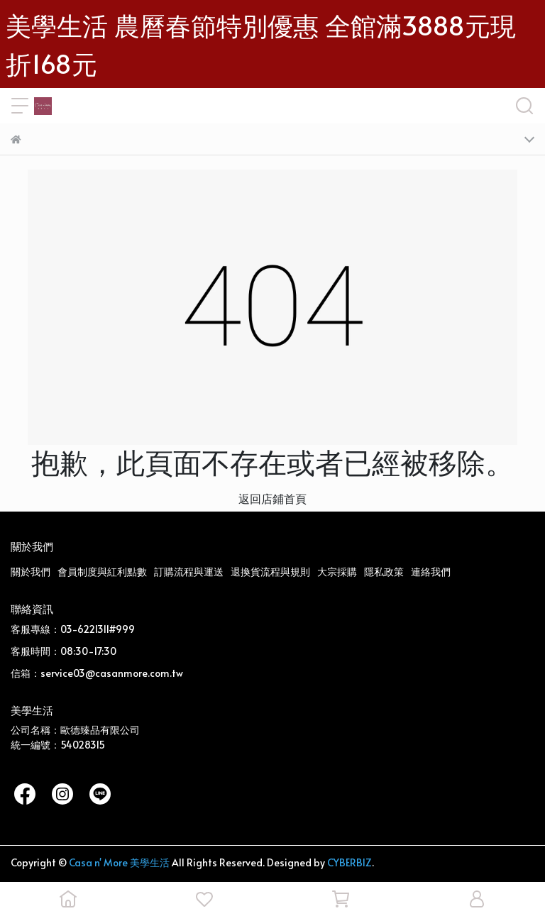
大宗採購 (337, 571)
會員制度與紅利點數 (102, 571)
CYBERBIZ (349, 862)
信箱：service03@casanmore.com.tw (97, 673)
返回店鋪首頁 (272, 498)
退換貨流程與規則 (270, 571)
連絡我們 (431, 571)
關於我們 (30, 571)
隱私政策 (384, 571)
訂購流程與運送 (189, 571)
